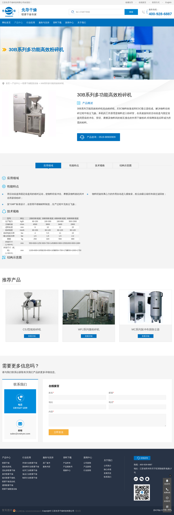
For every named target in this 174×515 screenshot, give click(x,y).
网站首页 (6, 22)
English (168, 2)
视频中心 (67, 470)
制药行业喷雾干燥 (29, 478)
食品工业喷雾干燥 (29, 474)
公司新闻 (87, 463)
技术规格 (100, 167)
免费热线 (167, 492)
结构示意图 (126, 167)
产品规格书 (67, 467)
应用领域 (48, 167)
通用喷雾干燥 (7, 485)
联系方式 (156, 2)
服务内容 (46, 467)
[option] (29, 114)
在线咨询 (144, 458)
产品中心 (18, 22)
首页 (8, 83)
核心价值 (107, 469)
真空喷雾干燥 (7, 474)
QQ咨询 (167, 484)
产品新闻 (87, 467)
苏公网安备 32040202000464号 (27, 510)
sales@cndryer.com (20, 436)
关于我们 (81, 22)
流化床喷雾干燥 (8, 470)
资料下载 (57, 22)
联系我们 (107, 477)
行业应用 (31, 22)
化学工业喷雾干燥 (29, 470)
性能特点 (74, 167)
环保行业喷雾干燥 (29, 463)
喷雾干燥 (6, 463)
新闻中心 (69, 22)
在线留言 (142, 2)
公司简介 (107, 466)
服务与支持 (44, 22)
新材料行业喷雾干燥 (30, 467)
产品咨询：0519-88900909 (101, 137)
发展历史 (107, 473)
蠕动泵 (78, 511)
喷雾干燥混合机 (8, 481)
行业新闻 (87, 470)
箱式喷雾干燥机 (8, 478)
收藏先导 (129, 2)
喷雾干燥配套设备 (30, 83)
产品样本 (67, 463)
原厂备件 (46, 463)
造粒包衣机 (6, 467)
